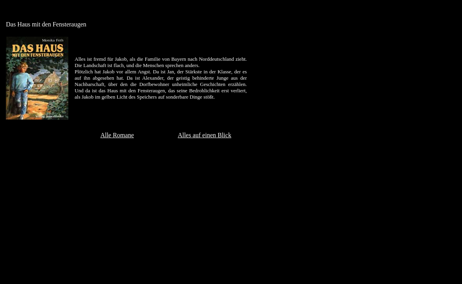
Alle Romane (117, 135)
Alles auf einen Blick (204, 135)
